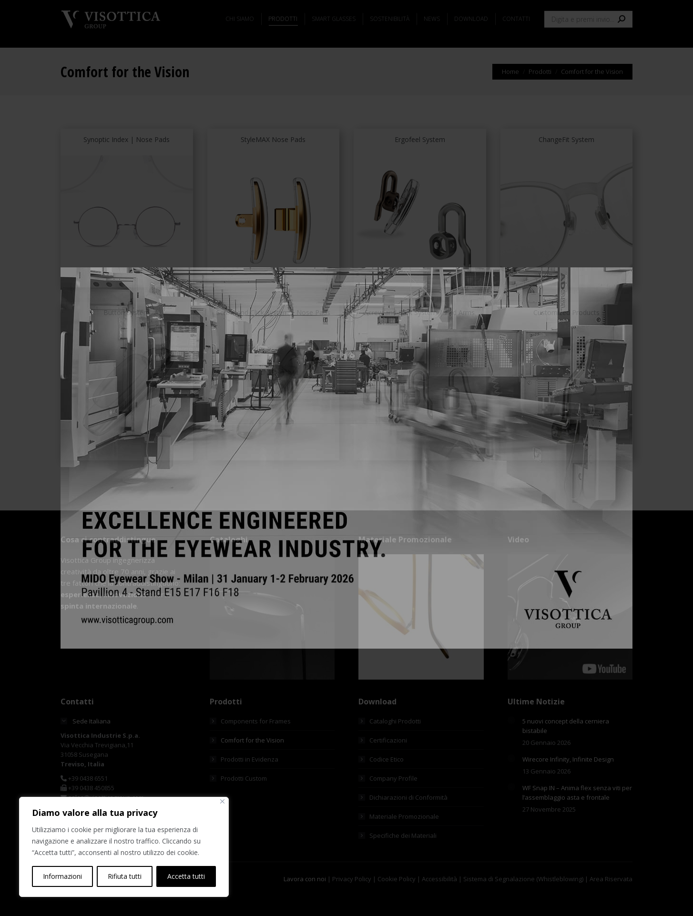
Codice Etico (386, 779)
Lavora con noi (305, 899)
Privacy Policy (351, 899)
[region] (124, 847)
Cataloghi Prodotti (395, 741)
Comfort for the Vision (252, 760)
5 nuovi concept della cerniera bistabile (565, 746)
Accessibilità (439, 899)
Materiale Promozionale (404, 837)
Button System (126, 332)
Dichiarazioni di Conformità (408, 818)
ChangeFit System (566, 159)
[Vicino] (222, 801)
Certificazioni (388, 760)
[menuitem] (76, 10)
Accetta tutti (186, 876)
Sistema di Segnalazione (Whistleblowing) (523, 899)
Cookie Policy (396, 899)
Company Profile (393, 798)
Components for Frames (256, 741)
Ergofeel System (420, 159)
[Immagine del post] (511, 740)
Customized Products (566, 332)
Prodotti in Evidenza (249, 779)
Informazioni (62, 876)
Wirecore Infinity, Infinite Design (568, 779)
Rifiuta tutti (125, 876)
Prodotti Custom (244, 798)
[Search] (588, 44)
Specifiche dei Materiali (403, 856)
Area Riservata (611, 899)
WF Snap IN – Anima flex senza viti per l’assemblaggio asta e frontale (577, 813)
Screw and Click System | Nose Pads (273, 332)
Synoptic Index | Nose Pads (126, 159)
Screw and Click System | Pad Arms (420, 332)
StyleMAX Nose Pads (273, 159)
